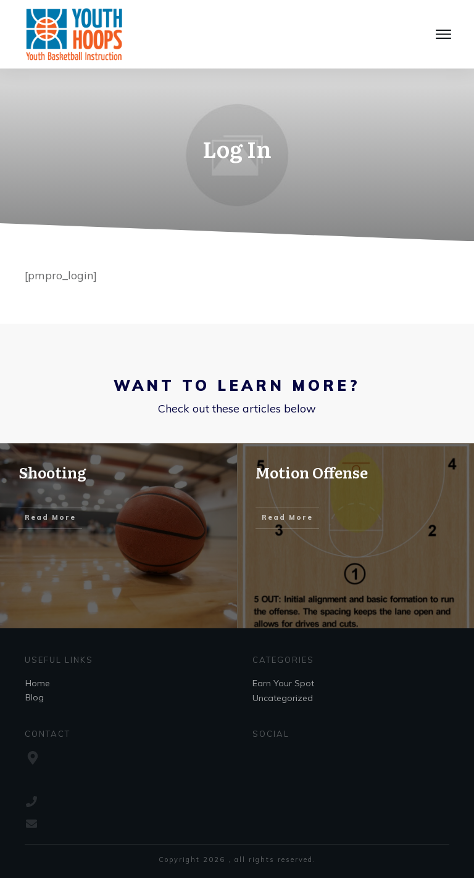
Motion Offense (312, 472)
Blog (34, 697)
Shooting (52, 472)
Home (37, 683)
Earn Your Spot (283, 683)
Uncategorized (282, 698)
